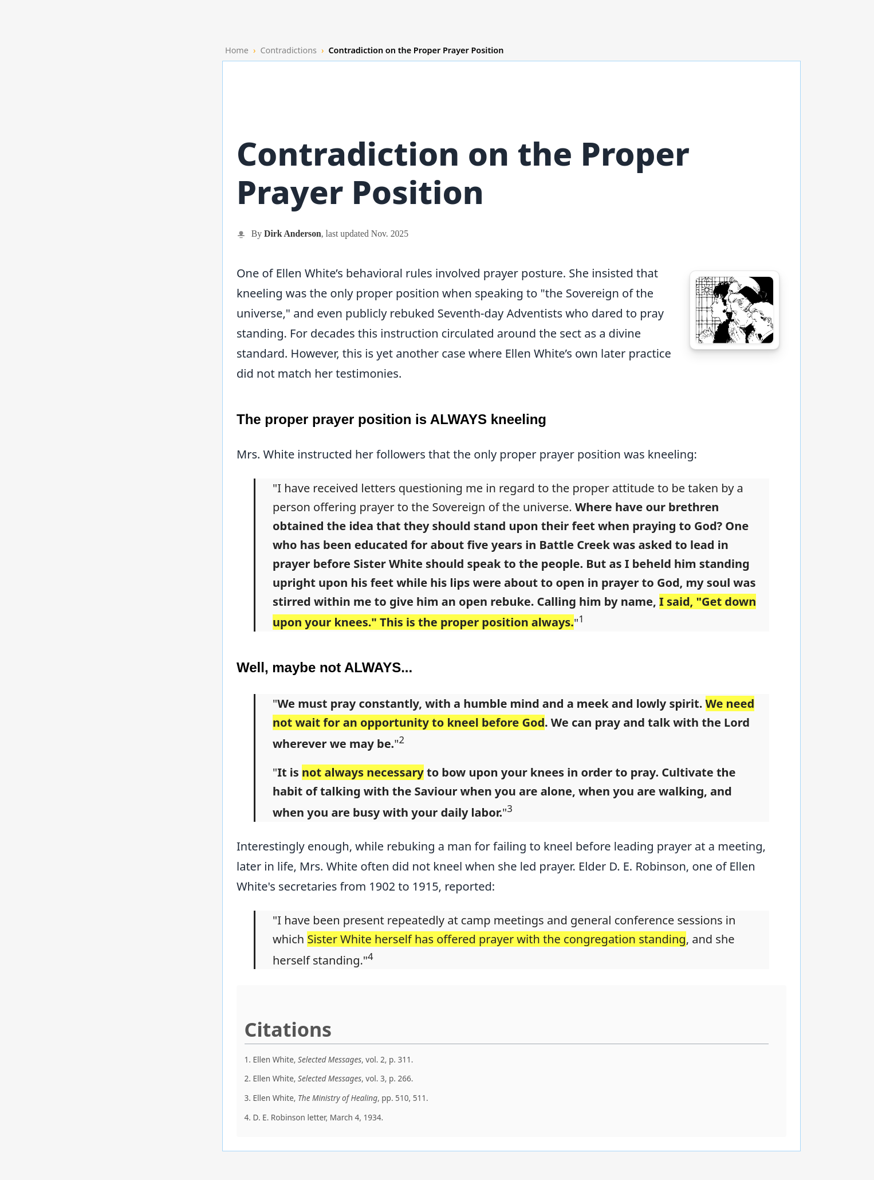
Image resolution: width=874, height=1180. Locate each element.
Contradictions (288, 50)
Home (237, 50)
